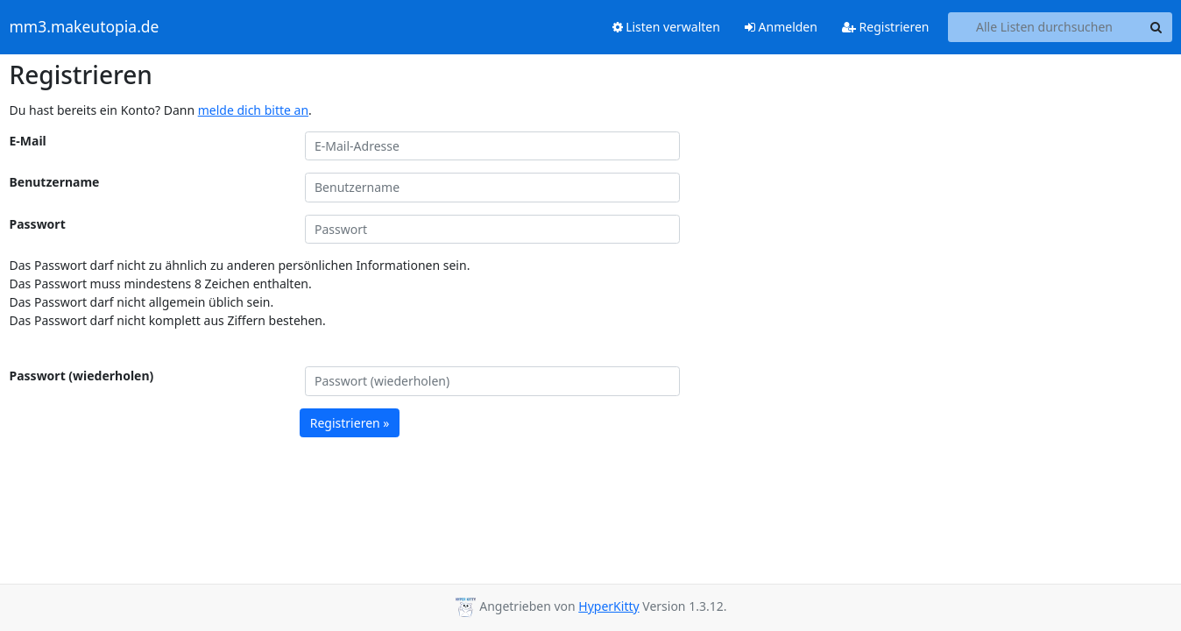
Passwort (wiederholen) (82, 375)
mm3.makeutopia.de (84, 27)
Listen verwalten (666, 26)
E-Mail (28, 140)
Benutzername (55, 182)
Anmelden (781, 26)
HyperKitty (608, 606)
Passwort (38, 224)
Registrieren (886, 26)
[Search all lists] (1045, 27)
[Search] (1156, 27)
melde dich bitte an (253, 110)
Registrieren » (350, 423)
